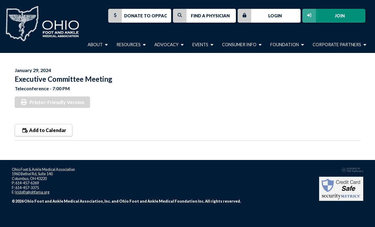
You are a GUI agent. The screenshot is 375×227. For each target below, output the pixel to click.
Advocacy (169, 44)
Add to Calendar (43, 130)
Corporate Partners (339, 44)
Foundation (287, 44)
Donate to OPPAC (137, 16)
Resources (131, 44)
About (98, 44)
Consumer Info (241, 44)
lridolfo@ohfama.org (32, 192)
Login (260, 16)
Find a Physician (201, 16)
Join (323, 16)
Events (202, 44)
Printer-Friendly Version (56, 102)
